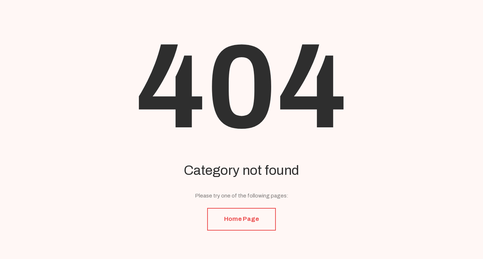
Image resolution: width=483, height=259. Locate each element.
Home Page (241, 218)
